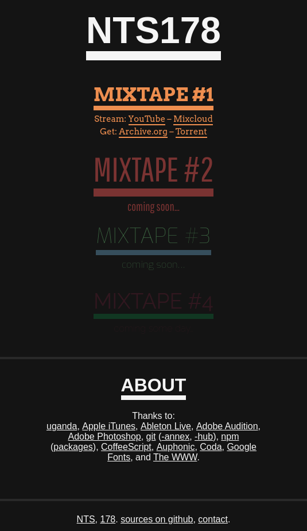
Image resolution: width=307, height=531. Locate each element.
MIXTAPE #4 (153, 301)
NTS (86, 519)
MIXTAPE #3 (153, 236)
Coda (210, 447)
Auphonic (176, 447)
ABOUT (153, 385)
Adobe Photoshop (104, 436)
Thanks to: (153, 416)
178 (108, 519)
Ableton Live (166, 426)
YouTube (147, 119)
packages (73, 447)
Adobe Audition (227, 426)
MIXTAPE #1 (154, 94)
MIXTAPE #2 (154, 168)
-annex (175, 436)
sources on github (157, 519)
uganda (61, 426)
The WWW (175, 457)
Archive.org (143, 131)
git (151, 436)
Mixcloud (193, 119)
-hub (204, 436)
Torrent (191, 131)
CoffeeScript (126, 447)
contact (213, 519)
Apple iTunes (108, 426)
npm (230, 436)
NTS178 (153, 30)
